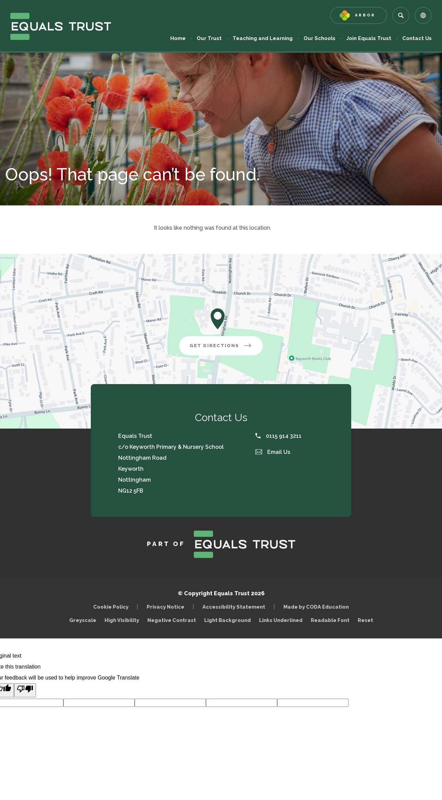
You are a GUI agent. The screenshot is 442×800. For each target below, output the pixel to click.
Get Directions (226, 348)
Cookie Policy (110, 607)
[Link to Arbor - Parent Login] (358, 15)
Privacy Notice (165, 607)
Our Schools (319, 38)
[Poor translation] (25, 690)
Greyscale (82, 620)
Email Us (272, 452)
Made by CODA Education (317, 607)
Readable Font (330, 620)
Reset (365, 620)
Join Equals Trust (368, 38)
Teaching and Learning (263, 38)
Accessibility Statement (233, 607)
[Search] (400, 15)
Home (178, 38)
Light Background (227, 620)
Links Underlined (281, 620)
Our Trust (209, 38)
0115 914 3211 (278, 436)
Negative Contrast (171, 620)
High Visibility (122, 620)
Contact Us (417, 38)
